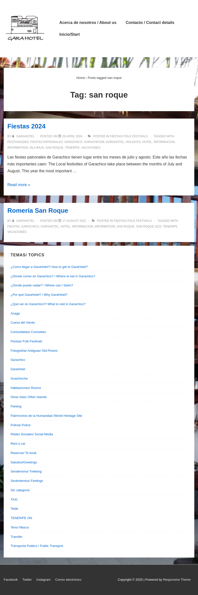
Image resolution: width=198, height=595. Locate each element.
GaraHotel (18, 369)
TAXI (14, 499)
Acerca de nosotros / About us (87, 22)
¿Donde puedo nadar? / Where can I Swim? (42, 285)
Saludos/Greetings (24, 462)
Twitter (27, 579)
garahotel (115, 142)
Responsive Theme (177, 579)
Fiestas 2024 (26, 126)
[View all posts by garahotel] (23, 136)
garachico (73, 142)
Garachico (18, 360)
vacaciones (90, 147)
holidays (133, 142)
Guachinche (19, 378)
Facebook (11, 579)
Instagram (43, 579)
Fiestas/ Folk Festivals (129, 136)
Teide (14, 508)
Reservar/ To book (23, 453)
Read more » (18, 185)
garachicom (94, 142)
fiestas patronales (46, 142)
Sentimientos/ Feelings (27, 481)
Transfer (16, 537)
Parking (16, 406)
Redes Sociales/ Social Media (32, 434)
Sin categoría (20, 490)
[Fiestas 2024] (72, 136)
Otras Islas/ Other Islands (29, 397)
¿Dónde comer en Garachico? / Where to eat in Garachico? (53, 276)
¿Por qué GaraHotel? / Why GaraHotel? (39, 295)
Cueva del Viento (23, 322)
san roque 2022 (148, 226)
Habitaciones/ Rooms (26, 388)
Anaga (15, 313)
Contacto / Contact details (150, 22)
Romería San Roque (37, 210)
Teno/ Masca (20, 527)
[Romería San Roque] (74, 221)
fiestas (13, 226)
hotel (147, 142)
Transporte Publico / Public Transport (37, 546)
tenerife (72, 147)
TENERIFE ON (21, 518)
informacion (164, 142)
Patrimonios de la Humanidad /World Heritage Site (46, 416)
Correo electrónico (68, 579)
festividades (18, 142)
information (17, 147)
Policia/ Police (21, 425)
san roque (54, 147)
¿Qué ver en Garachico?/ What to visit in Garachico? (48, 304)
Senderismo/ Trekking (26, 471)
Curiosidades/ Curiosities (28, 332)
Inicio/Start (69, 34)
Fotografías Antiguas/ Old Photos (34, 350)
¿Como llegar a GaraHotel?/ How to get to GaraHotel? (49, 267)
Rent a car (18, 443)
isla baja (37, 147)
